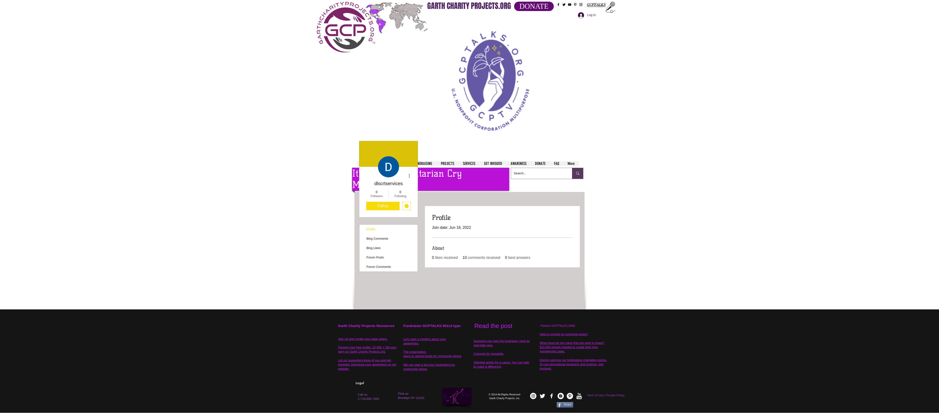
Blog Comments (377, 238)
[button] (491, 75)
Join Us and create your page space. (363, 339)
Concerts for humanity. (488, 353)
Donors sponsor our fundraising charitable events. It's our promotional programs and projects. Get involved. (573, 364)
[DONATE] (534, 6)
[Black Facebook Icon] (558, 5)
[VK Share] (542, 405)
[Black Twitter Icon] (564, 5)
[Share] (565, 405)
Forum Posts (375, 257)
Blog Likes (373, 248)
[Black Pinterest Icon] (575, 5)
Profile (370, 229)
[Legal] (374, 383)
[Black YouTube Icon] (570, 5)
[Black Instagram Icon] (581, 5)
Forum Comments (378, 267)
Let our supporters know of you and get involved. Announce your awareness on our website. (367, 364)
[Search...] (538, 173)
